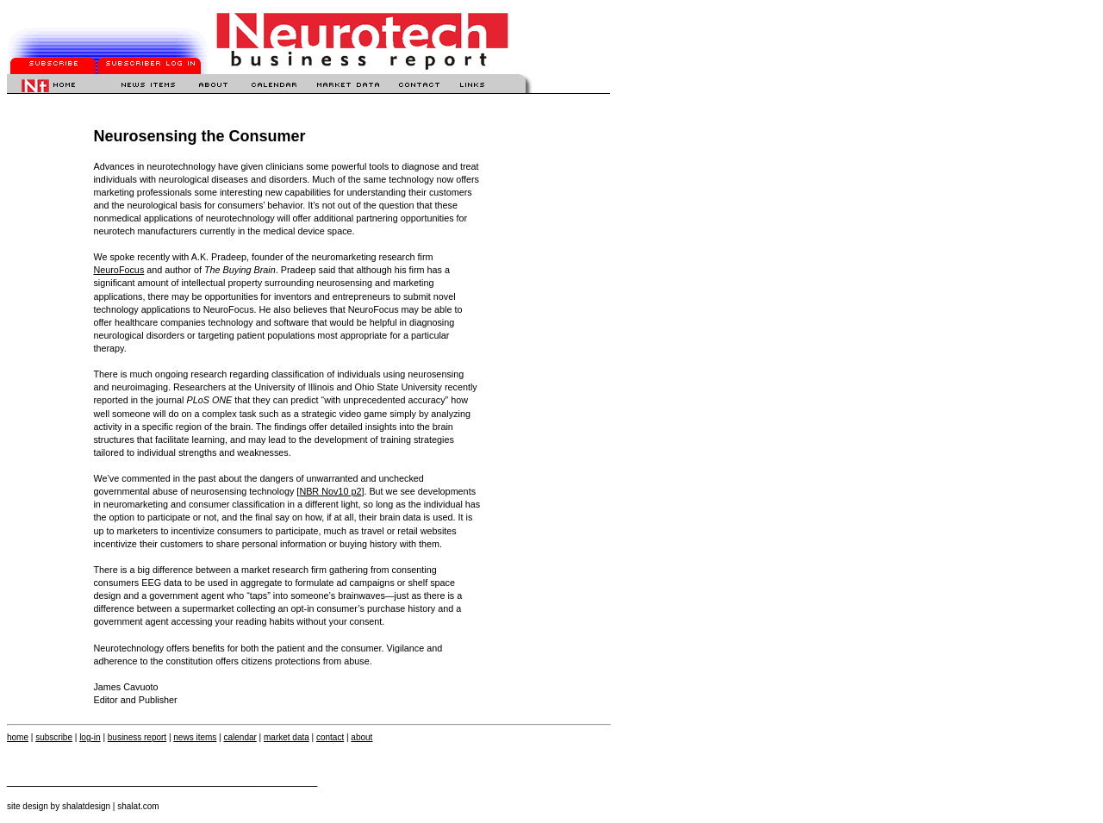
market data (286, 737)
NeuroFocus (118, 270)
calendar (239, 737)
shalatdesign (86, 806)
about (361, 737)
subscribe (53, 737)
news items (194, 737)
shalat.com (138, 806)
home (17, 737)
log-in (89, 737)
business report (137, 737)
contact (330, 737)
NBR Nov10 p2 (330, 491)
